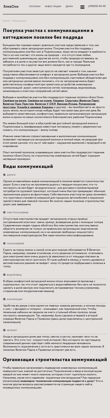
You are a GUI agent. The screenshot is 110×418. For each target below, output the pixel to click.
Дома (69, 6)
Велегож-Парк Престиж (18, 104)
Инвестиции (53, 6)
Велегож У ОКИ (45, 104)
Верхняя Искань (67, 104)
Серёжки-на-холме (40, 101)
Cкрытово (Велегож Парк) (82, 101)
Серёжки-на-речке (15, 101)
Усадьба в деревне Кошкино (35, 107)
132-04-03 (97, 6)
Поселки (34, 6)
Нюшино (58, 101)
